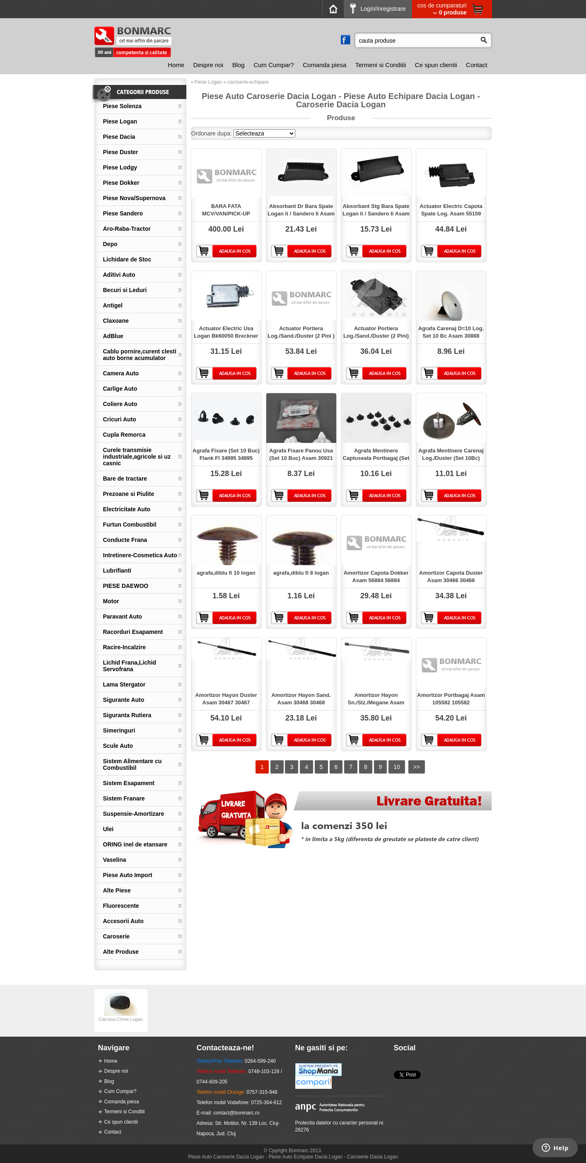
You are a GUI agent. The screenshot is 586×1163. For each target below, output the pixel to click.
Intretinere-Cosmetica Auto (140, 555)
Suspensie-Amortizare (133, 813)
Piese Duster (120, 152)
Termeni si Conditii (380, 64)
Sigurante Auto (124, 699)
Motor (111, 601)
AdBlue (113, 336)
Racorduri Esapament (133, 632)
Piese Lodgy (120, 167)
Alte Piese (117, 890)
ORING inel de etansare (135, 844)
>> (416, 767)
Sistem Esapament (129, 783)
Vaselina (114, 859)
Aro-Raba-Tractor (127, 228)
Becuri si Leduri (125, 290)
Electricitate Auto (127, 509)
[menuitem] (176, 65)
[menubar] (327, 65)
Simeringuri (119, 730)
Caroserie (116, 936)
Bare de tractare (125, 478)
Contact (476, 64)
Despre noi (208, 64)
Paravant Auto (122, 616)
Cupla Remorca (124, 434)
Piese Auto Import (127, 875)
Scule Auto (118, 745)
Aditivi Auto (119, 274)
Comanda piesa (324, 64)
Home (176, 64)
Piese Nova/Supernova (134, 198)
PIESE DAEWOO (126, 586)
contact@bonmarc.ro (236, 1113)
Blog (238, 64)
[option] (120, 1010)
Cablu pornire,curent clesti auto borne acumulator (139, 354)
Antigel (113, 305)
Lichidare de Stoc (127, 259)
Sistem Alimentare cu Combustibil (132, 764)
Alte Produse (121, 951)
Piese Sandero (123, 213)
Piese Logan (120, 121)
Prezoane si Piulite (128, 494)
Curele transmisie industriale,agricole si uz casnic (137, 457)
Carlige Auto (120, 388)
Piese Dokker (121, 182)
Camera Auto (121, 373)
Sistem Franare (124, 798)
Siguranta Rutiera (127, 715)
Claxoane (116, 320)
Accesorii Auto (123, 921)
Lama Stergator (124, 684)
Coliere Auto (120, 404)
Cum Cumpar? (273, 64)
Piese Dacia (119, 136)
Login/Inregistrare (378, 8)
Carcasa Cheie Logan (120, 1017)
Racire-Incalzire (124, 647)
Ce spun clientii (436, 64)
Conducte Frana (125, 540)
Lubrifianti (117, 570)
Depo (110, 244)
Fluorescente (121, 905)
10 (396, 767)
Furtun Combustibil (130, 524)
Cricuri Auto (119, 419)
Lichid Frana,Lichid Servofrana (129, 665)
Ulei (108, 829)
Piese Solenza (122, 106)
